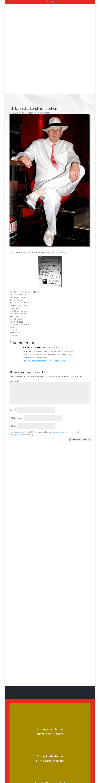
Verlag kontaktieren (50, 698)
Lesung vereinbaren (50, 671)
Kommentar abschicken (79, 382)
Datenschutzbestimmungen (66, 374)
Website (13, 368)
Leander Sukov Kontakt (50, 725)
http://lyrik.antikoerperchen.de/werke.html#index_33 (45, 303)
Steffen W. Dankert (32, 289)
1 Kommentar (44, 55)
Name (13, 352)
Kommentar (15, 323)
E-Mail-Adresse (17, 360)
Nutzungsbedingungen (18, 377)
